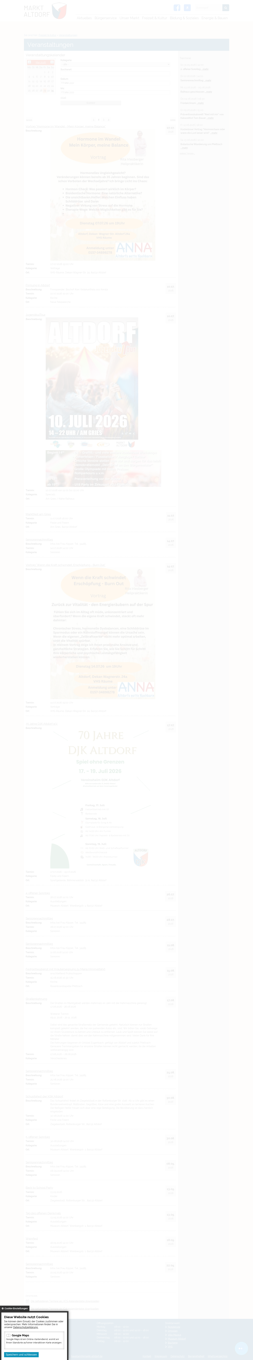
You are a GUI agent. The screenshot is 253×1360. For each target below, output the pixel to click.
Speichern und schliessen (21, 1354)
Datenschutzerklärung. (25, 1327)
